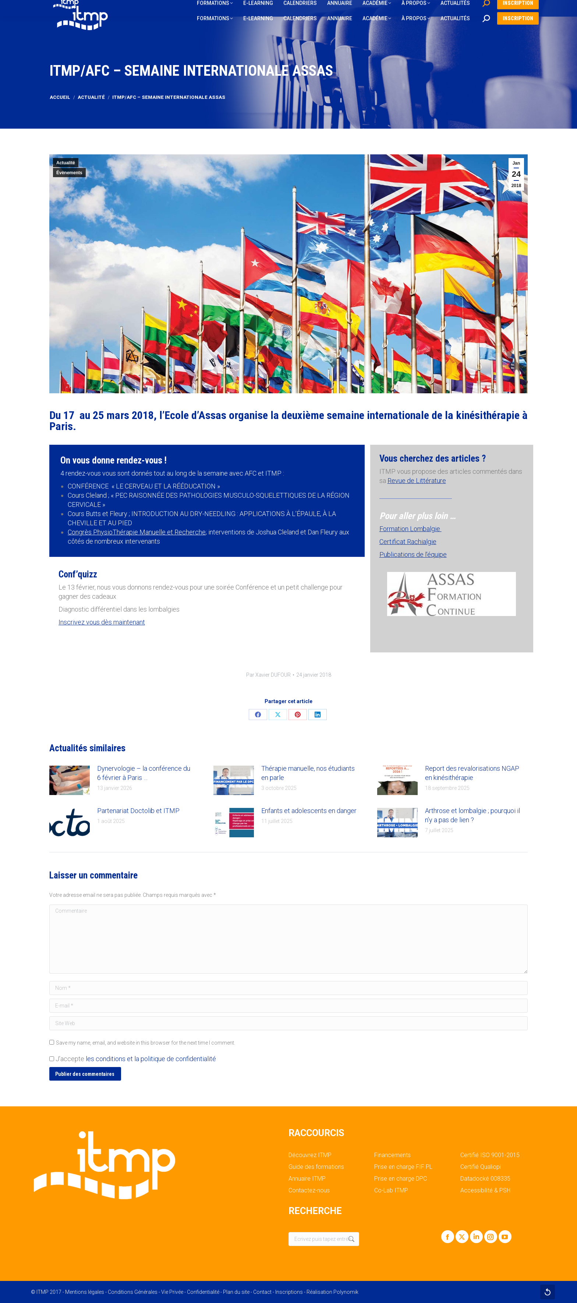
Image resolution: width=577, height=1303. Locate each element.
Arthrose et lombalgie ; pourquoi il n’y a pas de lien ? (472, 815)
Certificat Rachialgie (407, 541)
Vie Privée (172, 1292)
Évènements (69, 172)
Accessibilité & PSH (485, 1190)
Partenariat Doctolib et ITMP (138, 811)
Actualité (65, 162)
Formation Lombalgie (410, 529)
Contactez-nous (309, 1190)
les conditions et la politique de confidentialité (151, 1059)
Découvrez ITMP (310, 1155)
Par (268, 675)
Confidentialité (203, 1292)
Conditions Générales (132, 1292)
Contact (262, 1292)
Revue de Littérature (416, 480)
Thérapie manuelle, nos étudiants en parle (308, 773)
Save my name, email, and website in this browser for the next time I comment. (145, 1043)
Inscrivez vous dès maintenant (102, 622)
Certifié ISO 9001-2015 (490, 1155)
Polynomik (345, 1292)
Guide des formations (316, 1167)
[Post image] (69, 780)
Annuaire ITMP (307, 1179)
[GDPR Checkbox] (51, 1058)
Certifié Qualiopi (480, 1167)
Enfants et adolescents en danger (309, 811)
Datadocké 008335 (485, 1179)
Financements (392, 1155)
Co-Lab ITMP (391, 1190)
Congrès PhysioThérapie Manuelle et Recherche (137, 532)
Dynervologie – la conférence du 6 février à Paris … (143, 773)
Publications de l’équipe (413, 554)
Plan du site (236, 1292)
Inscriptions (289, 1292)
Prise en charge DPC (400, 1179)
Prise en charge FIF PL (403, 1167)
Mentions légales (84, 1292)
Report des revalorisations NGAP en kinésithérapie (472, 773)
